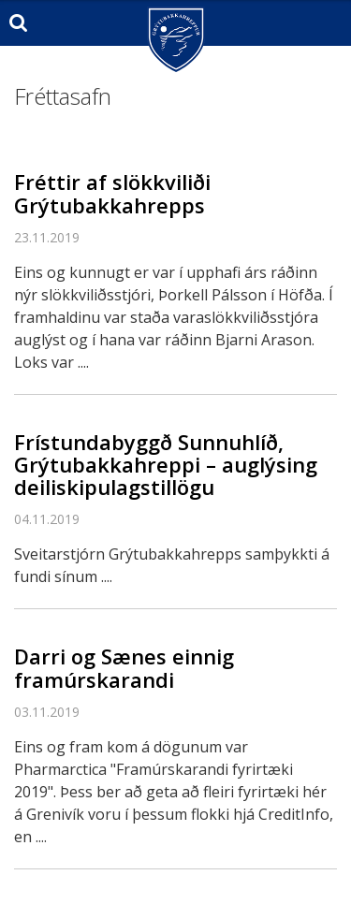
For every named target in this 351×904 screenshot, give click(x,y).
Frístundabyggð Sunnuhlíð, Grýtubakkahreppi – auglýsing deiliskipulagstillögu (165, 464)
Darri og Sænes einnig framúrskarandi (124, 667)
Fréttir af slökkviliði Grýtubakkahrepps (112, 193)
